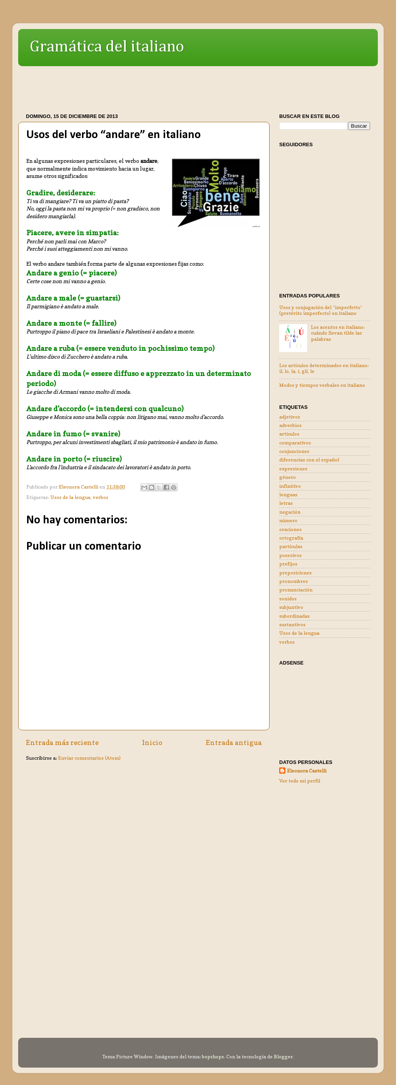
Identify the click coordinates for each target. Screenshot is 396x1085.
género (287, 477)
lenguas (288, 494)
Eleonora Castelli (306, 771)
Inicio (152, 742)
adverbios (290, 425)
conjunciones (294, 451)
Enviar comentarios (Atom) (89, 758)
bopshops (213, 1056)
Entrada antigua (234, 742)
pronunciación (295, 590)
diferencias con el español (309, 460)
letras (286, 503)
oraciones (290, 529)
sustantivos (292, 624)
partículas (290, 546)
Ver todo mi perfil (299, 781)
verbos (100, 497)
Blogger (283, 1056)
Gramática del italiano (107, 47)
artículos (289, 434)
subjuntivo (291, 607)
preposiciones (295, 573)
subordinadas (294, 616)
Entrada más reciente (62, 742)
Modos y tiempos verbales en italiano (322, 385)
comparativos (295, 443)
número (288, 520)
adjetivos (289, 417)
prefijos (288, 564)
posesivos (290, 555)
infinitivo (290, 486)
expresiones (293, 469)
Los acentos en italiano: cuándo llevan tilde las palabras (338, 333)
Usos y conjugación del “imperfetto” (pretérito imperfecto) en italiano (320, 310)
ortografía (291, 538)
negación (289, 512)
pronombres (293, 581)
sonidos (288, 598)
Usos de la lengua (70, 497)
